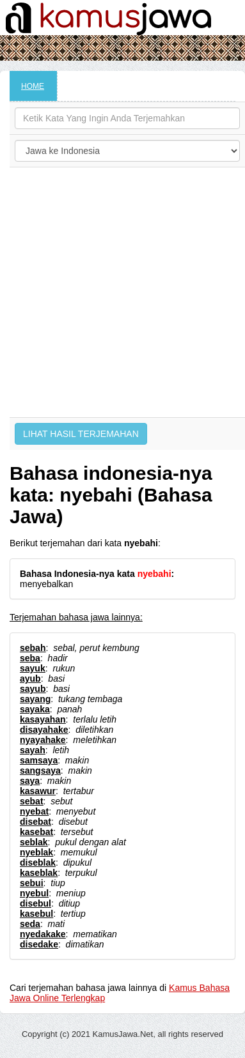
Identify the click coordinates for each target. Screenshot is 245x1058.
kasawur (38, 791)
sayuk (32, 668)
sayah (32, 750)
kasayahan (43, 719)
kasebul (36, 913)
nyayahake (43, 740)
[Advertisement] (120, 292)
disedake (39, 944)
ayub (30, 678)
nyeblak (36, 852)
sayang (35, 699)
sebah (32, 648)
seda (30, 924)
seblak (34, 842)
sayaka (35, 709)
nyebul (34, 893)
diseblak (38, 862)
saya (30, 781)
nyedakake (43, 934)
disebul (35, 903)
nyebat (34, 811)
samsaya (39, 760)
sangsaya (40, 770)
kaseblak (39, 873)
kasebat (36, 832)
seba (30, 658)
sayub (32, 689)
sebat (31, 801)
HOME (32, 86)
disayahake (44, 729)
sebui (31, 883)
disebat (35, 821)
